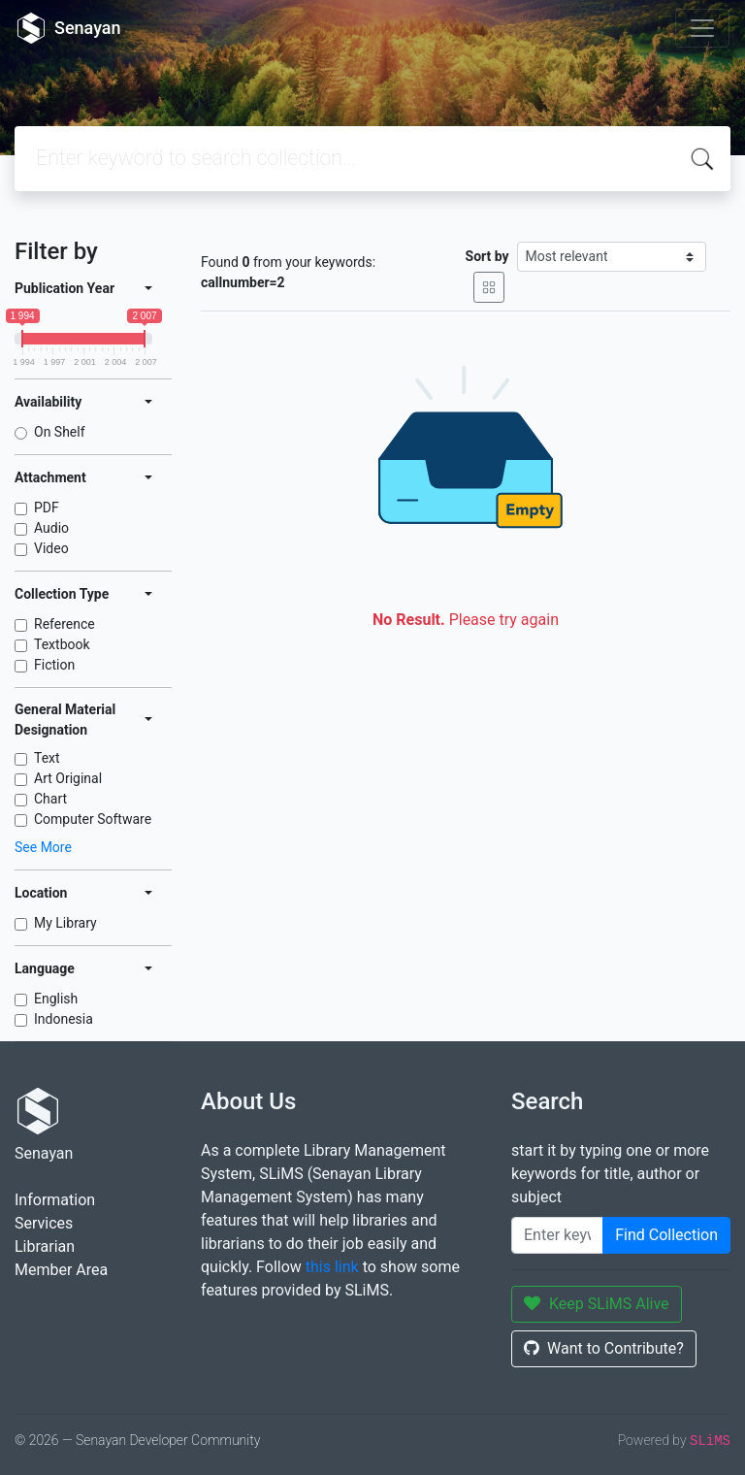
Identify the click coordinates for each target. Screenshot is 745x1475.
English (56, 998)
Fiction (54, 664)
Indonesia (63, 1019)
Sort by (487, 256)
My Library (65, 923)
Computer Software (92, 819)
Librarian (45, 1246)
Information (55, 1200)
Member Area (61, 1270)
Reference (64, 624)
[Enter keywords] (557, 1235)
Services (44, 1223)
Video (51, 548)
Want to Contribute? (604, 1348)
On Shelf (59, 432)
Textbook (62, 644)
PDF (46, 507)
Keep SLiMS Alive (596, 1304)
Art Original (68, 778)
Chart (50, 798)
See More (43, 847)
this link (332, 1267)
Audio (51, 528)
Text (47, 758)
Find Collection (666, 1235)
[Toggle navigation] (702, 28)
